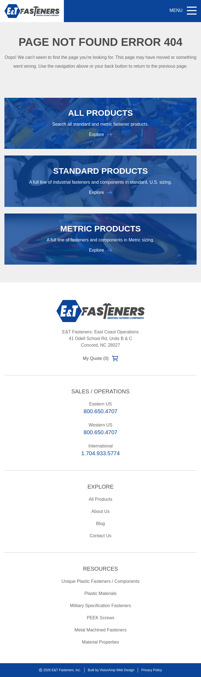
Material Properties (100, 642)
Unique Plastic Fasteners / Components (101, 581)
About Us (101, 511)
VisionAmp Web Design (117, 670)
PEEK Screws (100, 617)
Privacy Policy (151, 670)
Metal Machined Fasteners (100, 630)
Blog (100, 523)
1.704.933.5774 (100, 453)
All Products (100, 499)
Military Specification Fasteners (100, 605)
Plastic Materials (100, 593)
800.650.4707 (100, 411)
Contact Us (100, 535)
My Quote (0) (100, 358)
